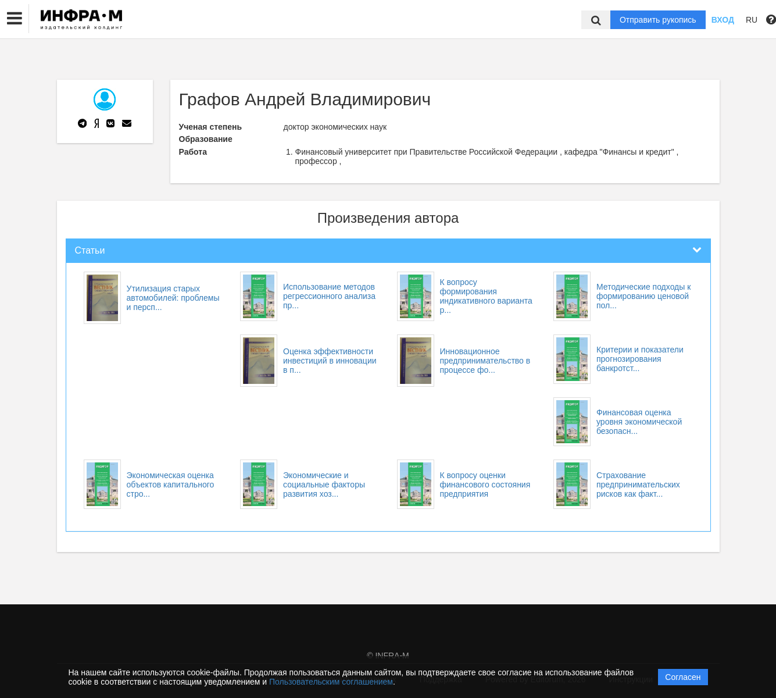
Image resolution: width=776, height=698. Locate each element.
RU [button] (751, 19)
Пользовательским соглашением (331, 681)
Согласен (682, 677)
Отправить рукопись (658, 19)
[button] (14, 18)
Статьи (90, 250)
